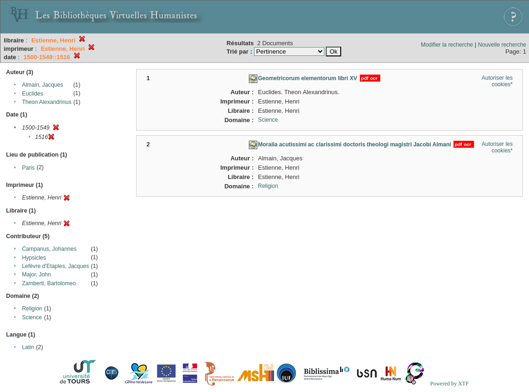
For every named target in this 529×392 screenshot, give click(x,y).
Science (32, 317)
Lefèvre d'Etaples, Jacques (55, 266)
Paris (28, 168)
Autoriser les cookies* (497, 81)
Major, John (36, 274)
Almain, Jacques (42, 85)
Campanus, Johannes (49, 249)
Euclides (32, 93)
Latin (28, 347)
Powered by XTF (449, 383)
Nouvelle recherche (502, 44)
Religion (32, 308)
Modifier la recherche (447, 44)
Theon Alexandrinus (46, 102)
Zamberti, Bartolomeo (49, 283)
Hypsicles (34, 257)
